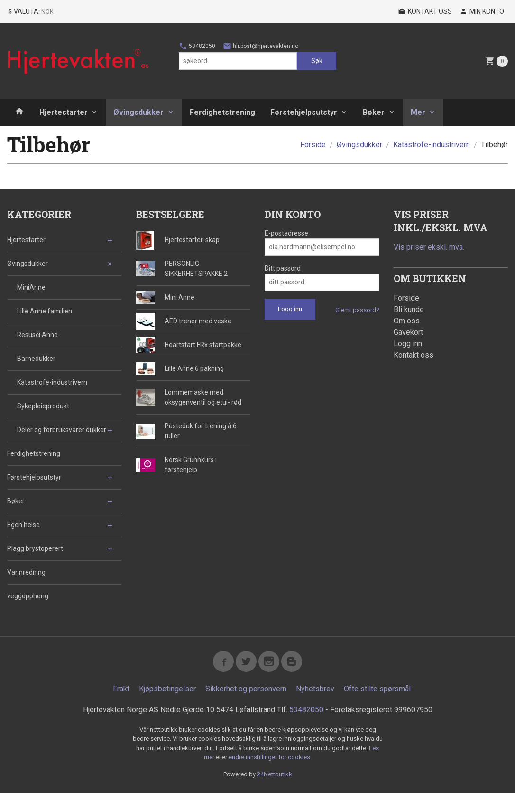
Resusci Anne (37, 335)
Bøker (374, 112)
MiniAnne (31, 287)
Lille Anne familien (44, 311)
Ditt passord (283, 268)
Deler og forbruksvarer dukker (61, 430)
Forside (313, 144)
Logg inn (408, 343)
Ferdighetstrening (222, 112)
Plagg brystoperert (35, 548)
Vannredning (26, 572)
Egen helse (23, 525)
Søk (316, 61)
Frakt (121, 688)
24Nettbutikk (274, 774)
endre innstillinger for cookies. (270, 757)
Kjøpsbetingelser (167, 688)
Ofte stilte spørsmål (377, 688)
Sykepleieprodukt (43, 406)
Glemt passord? (357, 309)
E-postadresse (286, 233)
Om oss (407, 320)
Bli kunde (409, 309)
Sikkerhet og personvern (245, 688)
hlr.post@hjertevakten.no (260, 46)
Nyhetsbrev (315, 688)
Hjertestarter (63, 112)
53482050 (197, 46)
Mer (418, 112)
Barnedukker (36, 358)
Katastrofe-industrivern (52, 382)
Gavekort (408, 332)
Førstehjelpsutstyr (303, 112)
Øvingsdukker (138, 112)
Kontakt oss (413, 354)
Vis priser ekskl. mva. (429, 247)
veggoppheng (27, 596)
